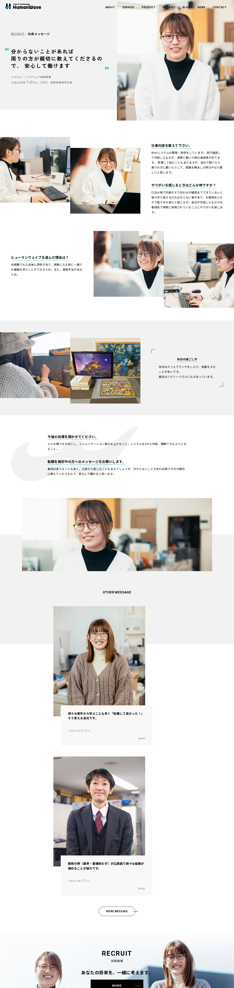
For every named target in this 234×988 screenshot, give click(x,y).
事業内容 (58, 871)
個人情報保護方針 (109, 895)
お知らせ (105, 876)
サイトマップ (107, 910)
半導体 (57, 876)
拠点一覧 (12, 891)
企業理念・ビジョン (18, 876)
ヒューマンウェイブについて (23, 871)
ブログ (103, 871)
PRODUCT (149, 7)
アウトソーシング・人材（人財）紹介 (73, 886)
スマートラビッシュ (64, 918)
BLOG (186, 7)
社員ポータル (107, 915)
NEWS (201, 7)
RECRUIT (169, 7)
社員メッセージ (16, 913)
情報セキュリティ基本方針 (114, 900)
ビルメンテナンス (63, 881)
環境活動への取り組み (111, 891)
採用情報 (12, 908)
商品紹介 (58, 913)
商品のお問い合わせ (110, 886)
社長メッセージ (16, 881)
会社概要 (12, 886)
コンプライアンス (109, 905)
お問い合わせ (107, 881)
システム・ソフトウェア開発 (69, 895)
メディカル (59, 891)
